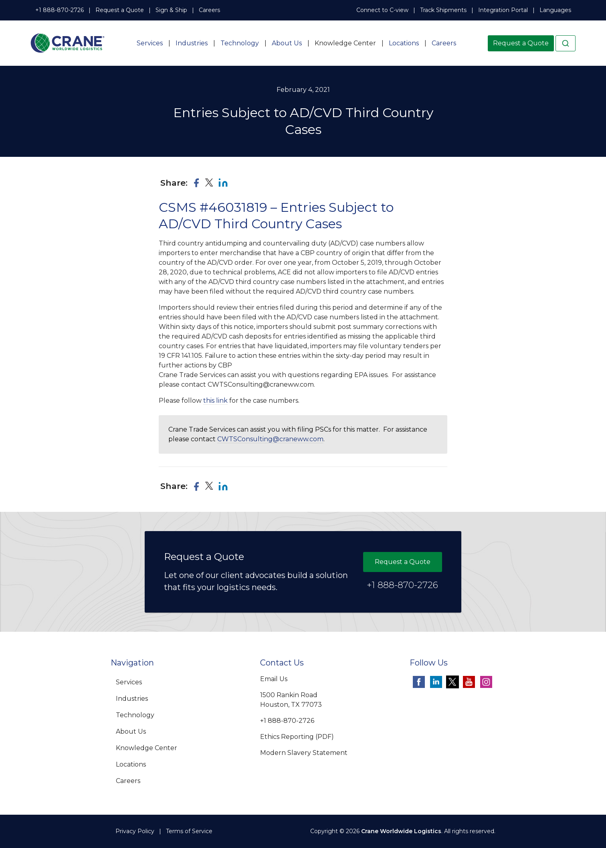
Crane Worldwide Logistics (401, 831)
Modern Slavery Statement (303, 753)
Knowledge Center (345, 43)
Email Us (273, 679)
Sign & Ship (171, 10)
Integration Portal (503, 10)
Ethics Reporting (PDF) (297, 736)
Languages (555, 10)
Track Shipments (443, 10)
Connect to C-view (382, 10)
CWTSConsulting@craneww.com (270, 439)
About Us (287, 43)
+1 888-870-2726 (59, 10)
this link (215, 400)
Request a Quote (119, 10)
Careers (209, 10)
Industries (192, 43)
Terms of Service (189, 831)
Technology (239, 43)
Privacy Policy (134, 831)
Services (150, 43)
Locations (404, 43)
